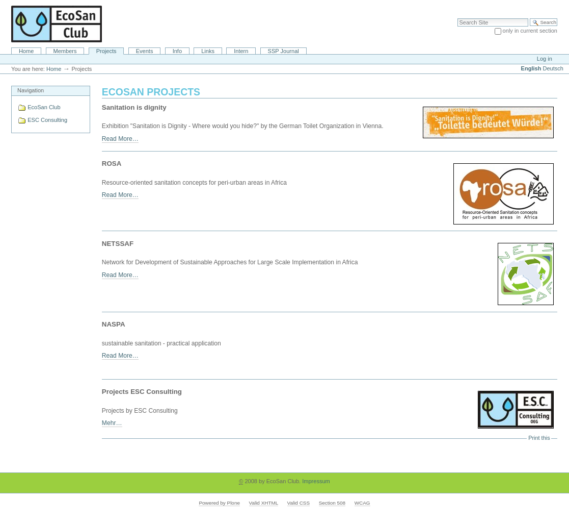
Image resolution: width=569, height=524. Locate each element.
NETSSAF (117, 243)
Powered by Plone (219, 503)
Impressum (316, 481)
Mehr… (112, 423)
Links (207, 51)
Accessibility (539, 5)
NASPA (113, 324)
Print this (539, 438)
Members (65, 51)
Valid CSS (298, 503)
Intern (241, 51)
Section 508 (332, 503)
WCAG (362, 503)
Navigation (30, 90)
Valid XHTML (263, 503)
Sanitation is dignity (134, 107)
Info (177, 51)
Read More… (120, 138)
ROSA (112, 163)
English (531, 68)
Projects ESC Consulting (142, 391)
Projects (106, 51)
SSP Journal (283, 51)
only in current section (530, 31)
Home (26, 51)
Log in (544, 59)
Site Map (507, 5)
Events (144, 51)
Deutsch (553, 68)
